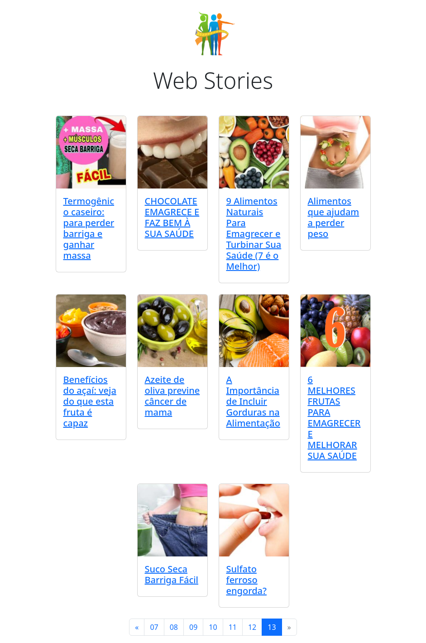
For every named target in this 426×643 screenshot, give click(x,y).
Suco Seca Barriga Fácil (172, 574)
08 (174, 627)
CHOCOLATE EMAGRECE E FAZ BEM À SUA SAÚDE (172, 217)
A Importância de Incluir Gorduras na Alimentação (253, 401)
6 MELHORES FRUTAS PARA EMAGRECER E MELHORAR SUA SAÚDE (334, 417)
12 (252, 627)
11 (233, 627)
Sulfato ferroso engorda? (246, 580)
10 (213, 627)
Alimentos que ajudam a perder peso (333, 217)
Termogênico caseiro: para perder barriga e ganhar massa (89, 228)
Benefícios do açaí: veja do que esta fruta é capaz (89, 401)
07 (154, 627)
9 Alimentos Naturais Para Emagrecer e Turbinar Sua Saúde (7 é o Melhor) (254, 233)
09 (193, 627)
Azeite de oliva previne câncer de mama (172, 395)
